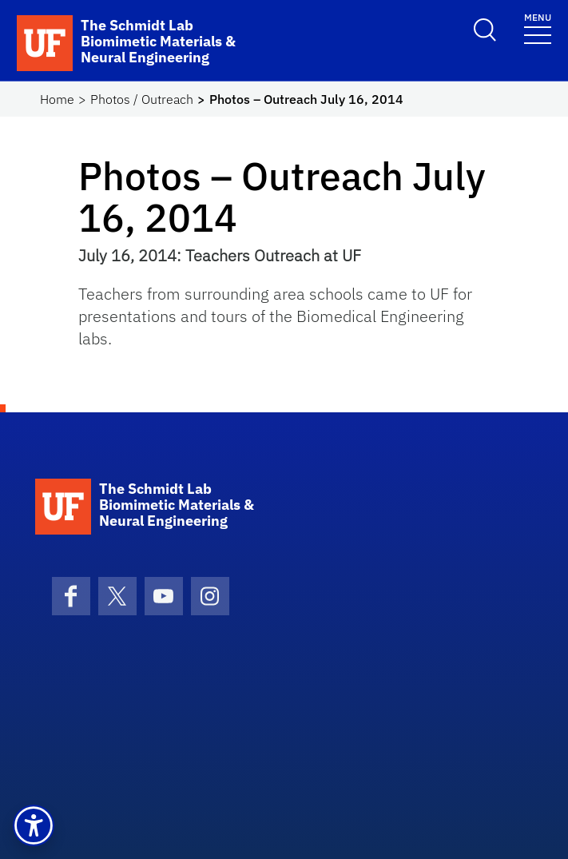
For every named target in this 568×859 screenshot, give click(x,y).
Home (57, 99)
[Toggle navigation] (537, 27)
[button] (33, 825)
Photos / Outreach (141, 99)
